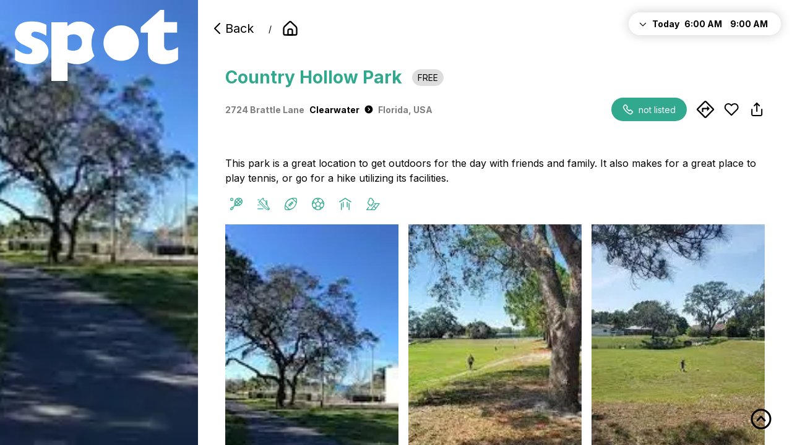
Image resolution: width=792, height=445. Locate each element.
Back (232, 28)
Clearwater (341, 109)
